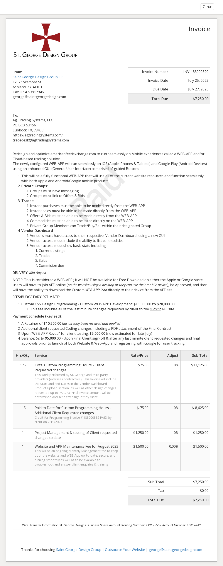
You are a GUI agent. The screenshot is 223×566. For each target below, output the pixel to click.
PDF (207, 6)
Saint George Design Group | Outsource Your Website (100, 549)
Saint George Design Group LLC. (39, 77)
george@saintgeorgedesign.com (175, 549)
